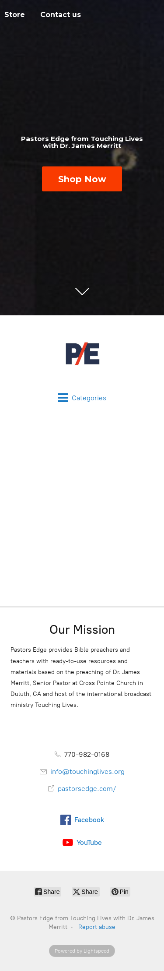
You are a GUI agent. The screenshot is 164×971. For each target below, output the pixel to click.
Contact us (60, 15)
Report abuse (96, 927)
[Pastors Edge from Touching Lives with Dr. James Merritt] (82, 353)
